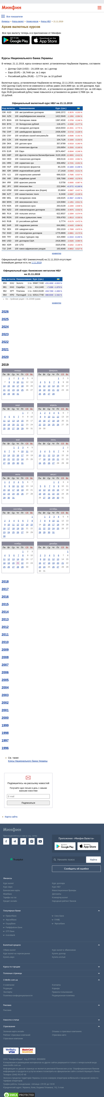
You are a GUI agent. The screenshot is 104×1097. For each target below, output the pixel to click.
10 (18, 382)
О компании (8, 985)
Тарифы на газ (9, 897)
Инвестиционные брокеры (64, 890)
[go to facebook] (6, 841)
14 (4, 386)
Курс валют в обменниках (64, 950)
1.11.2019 (37, 262)
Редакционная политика (63, 995)
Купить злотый (58, 957)
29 (9, 394)
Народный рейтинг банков (64, 901)
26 (44, 394)
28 (4, 394)
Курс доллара (58, 883)
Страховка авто (59, 1035)
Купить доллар (59, 953)
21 (4, 390)
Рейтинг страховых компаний (16, 1035)
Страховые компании (13, 1038)
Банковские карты (11, 890)
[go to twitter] (23, 841)
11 (22, 382)
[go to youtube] (40, 841)
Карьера (56, 988)
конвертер (56, 253)
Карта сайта (11, 816)
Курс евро (7, 887)
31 (18, 394)
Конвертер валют (60, 897)
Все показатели (14, 16)
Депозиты (56, 894)
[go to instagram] (32, 841)
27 (49, 394)
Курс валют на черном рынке (16, 953)
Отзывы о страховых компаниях (67, 1031)
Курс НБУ (56, 887)
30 (13, 394)
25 (22, 390)
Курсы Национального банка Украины (27, 761)
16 (13, 386)
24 (18, 390)
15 (9, 386)
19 (44, 390)
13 (49, 386)
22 (9, 390)
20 (49, 390)
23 (13, 390)
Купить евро (8, 957)
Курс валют (8, 883)
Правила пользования (62, 992)
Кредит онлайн (10, 901)
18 (22, 386)
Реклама (7, 1010)
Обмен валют (9, 950)
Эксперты (7, 992)
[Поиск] (93, 859)
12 (44, 386)
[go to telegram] (15, 841)
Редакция (7, 988)
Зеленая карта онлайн (13, 1031)
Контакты (56, 985)
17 (18, 386)
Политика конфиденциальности (18, 995)
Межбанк (7, 894)
